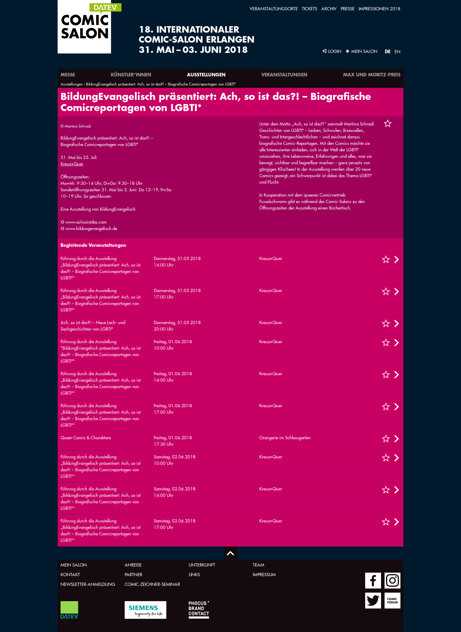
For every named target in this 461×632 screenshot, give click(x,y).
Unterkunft (202, 565)
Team (258, 565)
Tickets (309, 8)
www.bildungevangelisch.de (91, 228)
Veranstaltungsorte (274, 8)
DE (387, 51)
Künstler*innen (131, 74)
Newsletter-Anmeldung (88, 584)
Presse (348, 8)
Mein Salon (74, 565)
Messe (68, 74)
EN (397, 51)
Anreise (133, 565)
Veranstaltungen (284, 74)
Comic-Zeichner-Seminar (152, 584)
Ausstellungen (206, 74)
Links (194, 574)
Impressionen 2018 (379, 8)
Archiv (329, 8)
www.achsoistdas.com (86, 222)
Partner (133, 574)
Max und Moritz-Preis (371, 74)
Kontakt (70, 574)
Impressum (264, 574)
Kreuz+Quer (72, 164)
